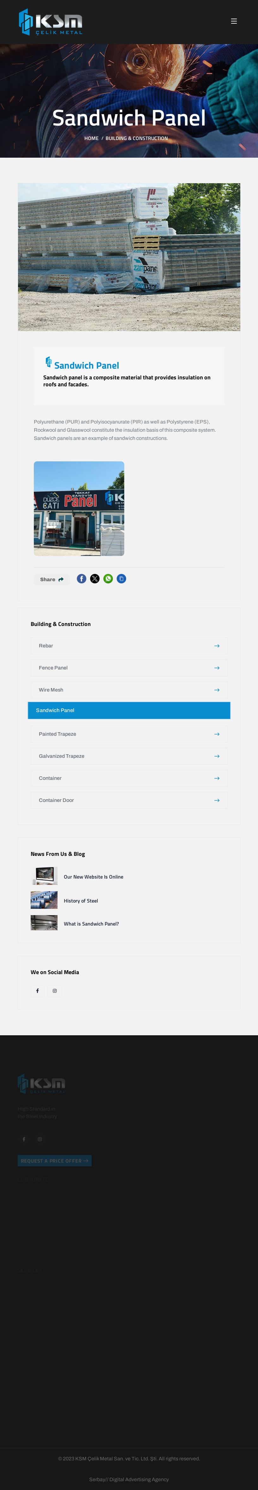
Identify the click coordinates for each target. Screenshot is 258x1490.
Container (129, 778)
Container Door (129, 800)
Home (91, 138)
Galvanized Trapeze (129, 756)
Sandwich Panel (129, 710)
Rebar (129, 645)
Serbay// (98, 1479)
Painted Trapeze (129, 734)
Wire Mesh (129, 689)
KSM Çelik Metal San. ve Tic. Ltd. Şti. (116, 1458)
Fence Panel (129, 667)
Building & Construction (137, 138)
